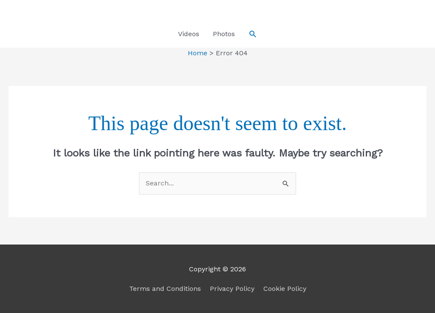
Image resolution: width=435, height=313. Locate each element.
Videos (188, 34)
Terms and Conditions (165, 289)
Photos (224, 34)
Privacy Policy (232, 289)
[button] (253, 34)
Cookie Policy (284, 289)
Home (197, 53)
